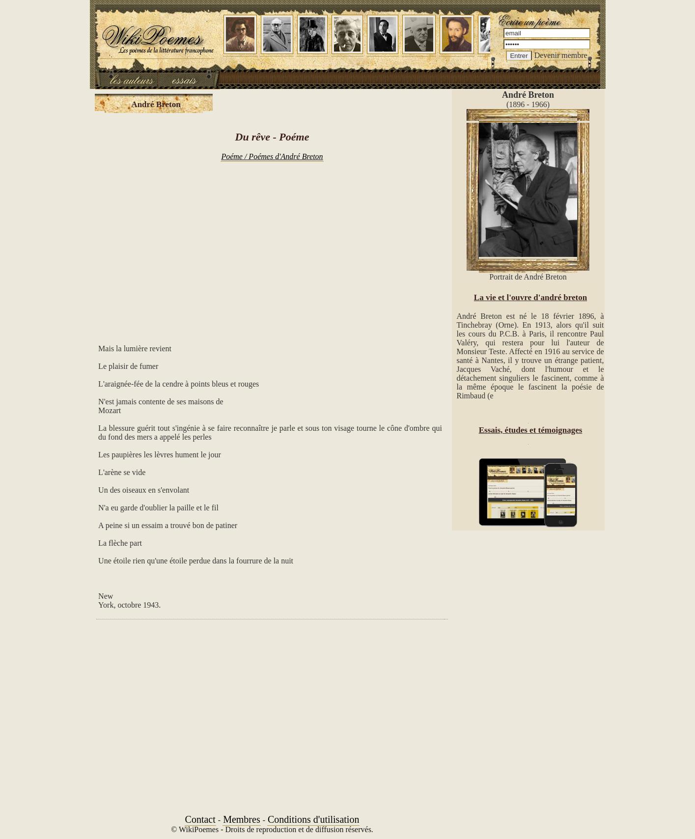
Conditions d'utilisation (313, 819)
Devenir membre (560, 55)
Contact (200, 819)
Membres (241, 819)
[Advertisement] (272, 247)
